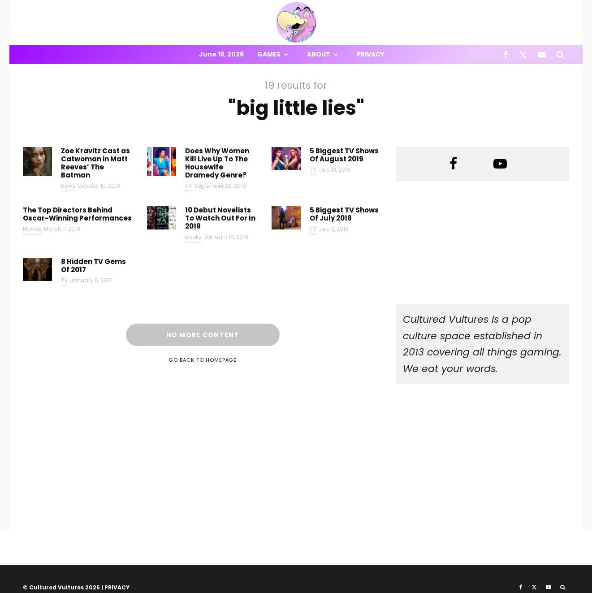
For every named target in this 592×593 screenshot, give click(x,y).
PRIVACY (117, 587)
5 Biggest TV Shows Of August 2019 (344, 155)
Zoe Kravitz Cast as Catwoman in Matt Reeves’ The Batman (95, 163)
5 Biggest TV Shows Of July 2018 (344, 214)
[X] (523, 54)
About (318, 54)
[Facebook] (506, 54)
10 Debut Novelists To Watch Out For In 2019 (220, 218)
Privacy (371, 54)
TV (188, 186)
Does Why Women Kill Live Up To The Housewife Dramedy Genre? (217, 163)
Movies (32, 229)
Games (269, 54)
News (68, 186)
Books (193, 237)
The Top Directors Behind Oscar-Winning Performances (77, 214)
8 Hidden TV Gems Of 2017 (93, 266)
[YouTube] (541, 54)
